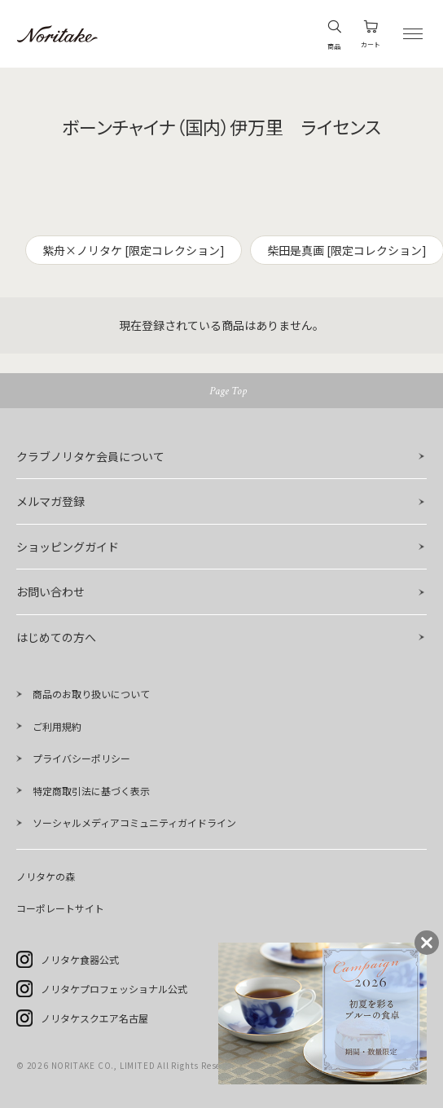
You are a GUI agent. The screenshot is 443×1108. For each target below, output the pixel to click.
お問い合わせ (50, 591)
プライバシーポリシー (81, 758)
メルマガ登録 (50, 501)
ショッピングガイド (67, 547)
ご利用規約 (57, 726)
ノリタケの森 (45, 876)
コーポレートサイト (60, 908)
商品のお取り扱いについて (91, 694)
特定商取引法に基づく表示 (91, 791)
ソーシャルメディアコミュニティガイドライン (134, 822)
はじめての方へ (56, 637)
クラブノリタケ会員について (90, 456)
